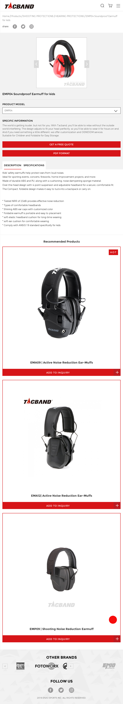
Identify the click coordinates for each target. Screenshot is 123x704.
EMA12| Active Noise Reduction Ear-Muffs (61, 369)
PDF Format (61, 138)
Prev (36, 64)
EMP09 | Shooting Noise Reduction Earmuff (62, 502)
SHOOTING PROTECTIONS (38, 16)
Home (5, 16)
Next (86, 64)
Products (16, 16)
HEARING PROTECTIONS (69, 16)
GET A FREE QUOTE (61, 129)
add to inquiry (58, 379)
